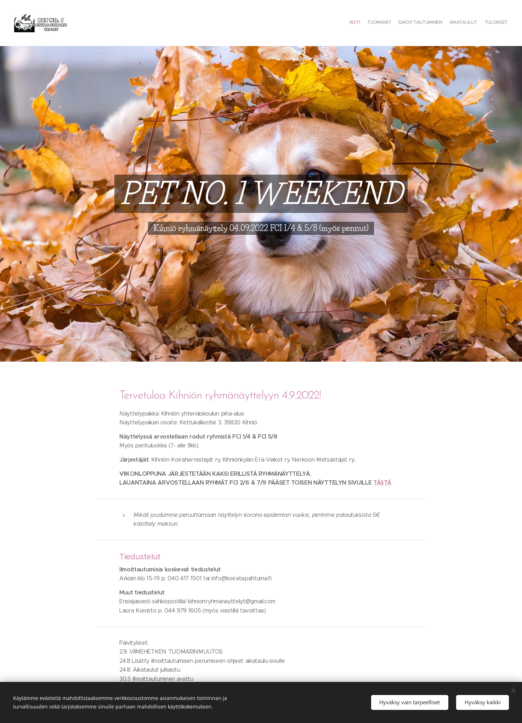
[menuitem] (480, 23)
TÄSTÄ (382, 482)
